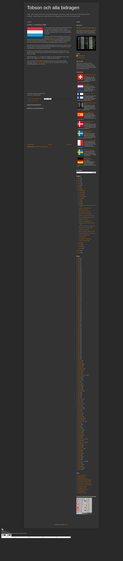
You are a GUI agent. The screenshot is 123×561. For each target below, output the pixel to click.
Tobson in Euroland (82, 475)
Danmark (79, 379)
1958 (79, 261)
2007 (79, 339)
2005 (79, 336)
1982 (79, 299)
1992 (79, 315)
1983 (79, 301)
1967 (79, 275)
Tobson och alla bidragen (53, 7)
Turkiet (79, 455)
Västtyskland (80, 467)
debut (79, 381)
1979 (79, 295)
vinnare (79, 463)
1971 (79, 282)
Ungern (79, 459)
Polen (79, 426)
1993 (79, 317)
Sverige (79, 450)
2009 (79, 343)
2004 (79, 335)
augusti (80, 198)
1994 (79, 319)
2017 (79, 250)
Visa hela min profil (80, 57)
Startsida (50, 144)
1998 (79, 325)
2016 (79, 252)
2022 (79, 181)
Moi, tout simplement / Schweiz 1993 (86, 217)
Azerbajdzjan (80, 368)
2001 (79, 330)
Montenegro (80, 416)
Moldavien (80, 413)
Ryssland (79, 432)
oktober (80, 194)
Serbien (79, 437)
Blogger (66, 524)
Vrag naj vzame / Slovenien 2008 (86, 227)
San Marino (80, 434)
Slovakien (80, 443)
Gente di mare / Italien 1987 (90, 140)
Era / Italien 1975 (82, 236)
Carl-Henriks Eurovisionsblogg (84, 481)
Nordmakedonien (81, 421)
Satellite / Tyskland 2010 (84, 229)
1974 (79, 287)
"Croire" (49, 40)
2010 (79, 344)
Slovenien (80, 445)
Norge (79, 423)
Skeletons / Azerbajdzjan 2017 (85, 221)
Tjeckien (79, 451)
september (81, 196)
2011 (79, 346)
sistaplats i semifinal (82, 442)
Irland (79, 392)
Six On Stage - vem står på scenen (85, 484)
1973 (79, 285)
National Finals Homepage (83, 489)
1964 (79, 271)
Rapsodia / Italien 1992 (83, 210)
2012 (79, 347)
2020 (79, 185)
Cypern (79, 378)
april (80, 242)
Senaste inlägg (30, 144)
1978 (79, 293)
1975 (79, 288)
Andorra (79, 362)
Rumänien (80, 431)
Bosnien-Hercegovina (82, 375)
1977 (79, 291)
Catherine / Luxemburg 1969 (85, 208)
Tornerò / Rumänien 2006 (84, 240)
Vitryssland (80, 464)
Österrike (79, 469)
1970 (79, 280)
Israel (79, 395)
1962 (79, 267)
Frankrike (80, 386)
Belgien (79, 373)
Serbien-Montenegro (82, 439)
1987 (79, 307)
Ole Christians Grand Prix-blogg (84, 480)
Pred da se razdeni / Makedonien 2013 (87, 231)
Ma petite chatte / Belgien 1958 (85, 213)
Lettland (79, 402)
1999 (79, 327)
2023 (79, 180)
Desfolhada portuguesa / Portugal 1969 (87, 225)
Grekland (79, 389)
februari (80, 246)
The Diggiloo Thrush (82, 488)
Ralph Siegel (80, 429)
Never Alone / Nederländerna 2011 (88, 85)
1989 (79, 311)
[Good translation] (3, 535)
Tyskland (79, 456)
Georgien (79, 387)
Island (79, 394)
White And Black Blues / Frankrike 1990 (87, 233)
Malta (79, 410)
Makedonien (80, 408)
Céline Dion (55, 38)
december (81, 190)
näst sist (79, 424)
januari (80, 248)
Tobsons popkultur (81, 476)
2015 (79, 352)
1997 (79, 323)
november (81, 192)
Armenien (80, 365)
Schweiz (79, 435)
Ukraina (79, 458)
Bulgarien (80, 376)
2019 (79, 187)
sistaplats (80, 440)
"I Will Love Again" (41, 62)
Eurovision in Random (82, 492)
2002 (79, 331)
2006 (79, 338)
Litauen (79, 405)
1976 (79, 290)
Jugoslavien (80, 399)
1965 (79, 272)
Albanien (79, 360)
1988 (32, 100)
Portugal (79, 427)
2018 (79, 189)
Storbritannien (80, 448)
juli (79, 200)
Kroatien (79, 400)
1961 (79, 266)
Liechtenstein (80, 403)
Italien (79, 397)
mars (80, 244)
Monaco (79, 415)
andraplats (80, 363)
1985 (79, 304)
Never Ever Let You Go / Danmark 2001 (89, 122)
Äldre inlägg (68, 144)
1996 (79, 322)
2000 (79, 328)
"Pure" (38, 56)
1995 (79, 320)
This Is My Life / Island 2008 (84, 212)
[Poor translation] (8, 535)
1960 (79, 264)
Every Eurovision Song (82, 478)
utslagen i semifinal (82, 461)
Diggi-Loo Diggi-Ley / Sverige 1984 (88, 132)
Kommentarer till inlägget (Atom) (41, 146)
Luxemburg (36, 100)
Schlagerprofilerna (81, 491)
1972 (79, 283)
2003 (79, 333)
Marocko (79, 411)
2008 (79, 341)
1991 (79, 314)
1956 (79, 258)
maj (80, 203)
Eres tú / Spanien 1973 (89, 112)
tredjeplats (80, 453)
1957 (79, 259)
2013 (79, 349)
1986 (79, 306)
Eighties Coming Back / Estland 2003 (86, 215)
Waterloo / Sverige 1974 (89, 149)
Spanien (79, 447)
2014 (79, 351)
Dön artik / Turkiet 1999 (83, 219)
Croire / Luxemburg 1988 (84, 235)
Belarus (79, 371)
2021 (79, 183)
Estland (79, 383)
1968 (79, 277)
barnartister (80, 370)
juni (80, 201)
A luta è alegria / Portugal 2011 (85, 238)
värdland (79, 466)
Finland (79, 384)
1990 (79, 312)
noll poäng (80, 419)
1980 (79, 296)
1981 (79, 298)
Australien (80, 367)
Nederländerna (81, 418)
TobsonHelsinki (81, 55)
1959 (79, 263)
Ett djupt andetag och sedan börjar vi (86, 28)
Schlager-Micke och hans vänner (84, 483)
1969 (79, 279)
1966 (79, 274)
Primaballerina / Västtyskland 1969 (88, 159)
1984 (79, 303)
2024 (79, 178)
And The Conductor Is (82, 486)
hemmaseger (80, 391)
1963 (79, 269)
